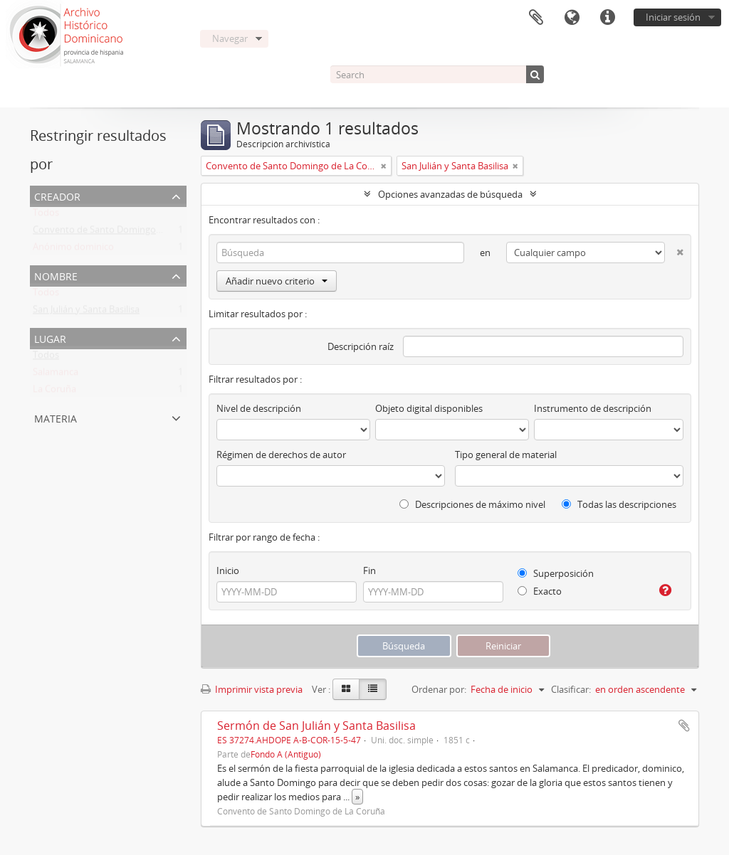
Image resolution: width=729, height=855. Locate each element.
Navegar (230, 38)
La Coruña (54, 392)
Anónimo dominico (73, 249)
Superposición (556, 573)
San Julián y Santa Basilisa (86, 312)
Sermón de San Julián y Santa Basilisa (316, 725)
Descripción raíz (360, 346)
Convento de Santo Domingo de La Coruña (123, 232)
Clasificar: (571, 689)
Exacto (540, 591)
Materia (55, 417)
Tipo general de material (506, 454)
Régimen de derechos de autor (281, 454)
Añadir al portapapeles (684, 725)
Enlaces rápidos (607, 18)
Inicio (227, 570)
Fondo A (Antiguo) (286, 754)
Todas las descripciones (619, 504)
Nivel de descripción (258, 408)
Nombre (56, 275)
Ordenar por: (438, 689)
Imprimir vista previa (252, 689)
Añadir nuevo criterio (276, 281)
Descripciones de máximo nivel (472, 504)
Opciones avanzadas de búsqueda (450, 194)
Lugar (50, 337)
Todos (46, 215)
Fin (369, 570)
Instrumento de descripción (592, 408)
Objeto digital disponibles (429, 408)
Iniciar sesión (673, 17)
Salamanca (55, 374)
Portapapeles (536, 18)
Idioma (571, 18)
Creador (57, 195)
